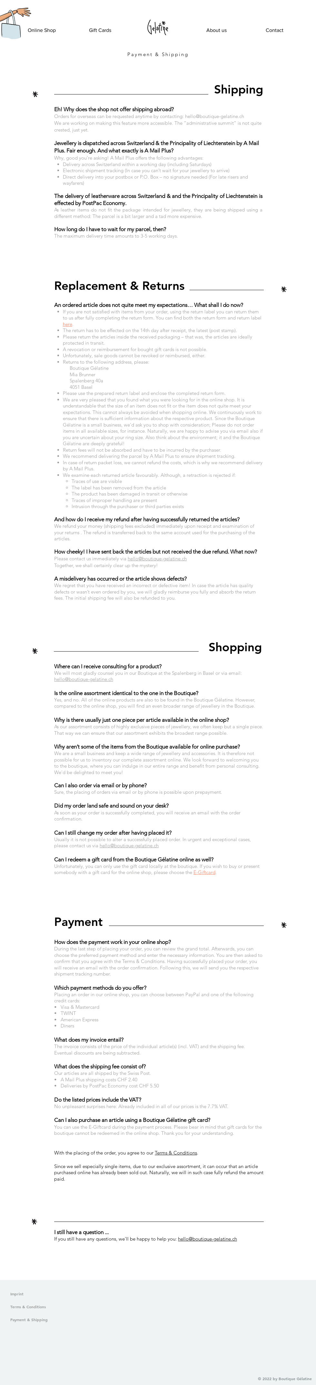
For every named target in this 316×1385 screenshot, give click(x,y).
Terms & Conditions (176, 1153)
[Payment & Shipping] (41, 1319)
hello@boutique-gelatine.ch (214, 116)
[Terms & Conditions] (41, 1307)
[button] (10, 31)
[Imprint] (20, 1294)
